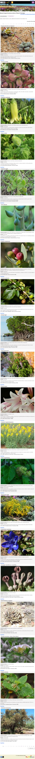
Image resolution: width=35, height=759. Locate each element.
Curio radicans (4, 204)
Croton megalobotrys (5, 457)
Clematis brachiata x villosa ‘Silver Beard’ (10, 636)
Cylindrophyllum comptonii (6, 600)
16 (31, 746)
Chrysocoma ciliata (5, 494)
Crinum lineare (4, 386)
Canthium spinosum (5, 278)
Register (33, 0)
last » (33, 746)
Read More (2, 95)
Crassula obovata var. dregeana (7, 26)
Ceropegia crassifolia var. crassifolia (8, 565)
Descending (33, 21)
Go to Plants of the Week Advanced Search (28, 14)
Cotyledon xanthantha (5, 97)
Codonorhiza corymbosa (6, 529)
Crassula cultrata (4, 61)
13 (25, 746)
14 (27, 746)
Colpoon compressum (5, 241)
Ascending (28, 21)
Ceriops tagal (4, 315)
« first (3, 746)
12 (23, 746)
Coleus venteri (4, 133)
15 (29, 746)
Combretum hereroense (6, 707)
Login (31, 0)
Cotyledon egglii (4, 168)
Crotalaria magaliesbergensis (7, 422)
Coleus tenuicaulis (5, 350)
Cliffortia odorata (4, 672)
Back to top (31, 748)
